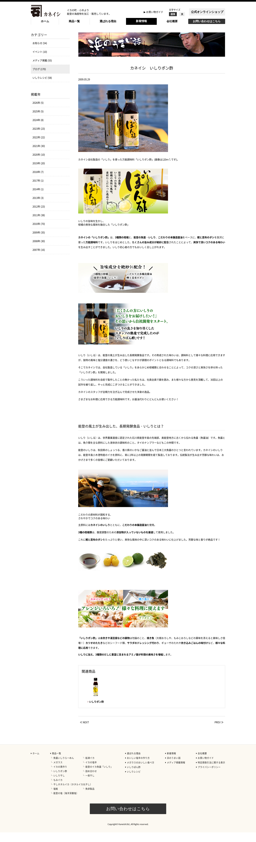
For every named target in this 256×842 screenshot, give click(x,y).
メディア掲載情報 (176, 772)
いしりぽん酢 (134, 776)
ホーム (45, 21)
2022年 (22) (38, 147)
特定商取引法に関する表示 (211, 772)
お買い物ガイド (154, 12)
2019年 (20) (38, 173)
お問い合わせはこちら (207, 21)
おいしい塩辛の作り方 (138, 767)
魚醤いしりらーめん (63, 767)
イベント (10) (39, 61)
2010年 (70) (38, 233)
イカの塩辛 (91, 771)
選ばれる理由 (108, 21)
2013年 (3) (38, 207)
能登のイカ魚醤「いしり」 (99, 776)
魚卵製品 (90, 798)
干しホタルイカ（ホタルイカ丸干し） (72, 793)
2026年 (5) (38, 112)
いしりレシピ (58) (42, 87)
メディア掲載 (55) (42, 70)
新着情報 (141, 21)
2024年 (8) (38, 129)
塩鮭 (55, 798)
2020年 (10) (38, 164)
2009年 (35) (38, 242)
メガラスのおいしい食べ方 (140, 772)
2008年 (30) (38, 250)
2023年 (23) (38, 138)
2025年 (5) (38, 121)
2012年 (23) (38, 216)
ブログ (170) (39, 78)
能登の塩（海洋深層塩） (66, 802)
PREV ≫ (219, 732)
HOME (34, 34)
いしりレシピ (134, 781)
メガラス (58, 771)
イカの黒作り (60, 776)
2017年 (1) (38, 190)
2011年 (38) (38, 225)
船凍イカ (90, 767)
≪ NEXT (84, 732)
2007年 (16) (38, 259)
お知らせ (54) (39, 53)
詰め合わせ (91, 780)
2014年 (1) (38, 199)
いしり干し (59, 785)
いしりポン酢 (60, 780)
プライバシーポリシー (209, 776)
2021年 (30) (38, 155)
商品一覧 (74, 21)
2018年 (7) (38, 181)
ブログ (60, 34)
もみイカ (58, 789)
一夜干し (90, 785)
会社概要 (172, 21)
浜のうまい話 (174, 767)
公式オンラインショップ (207, 12)
